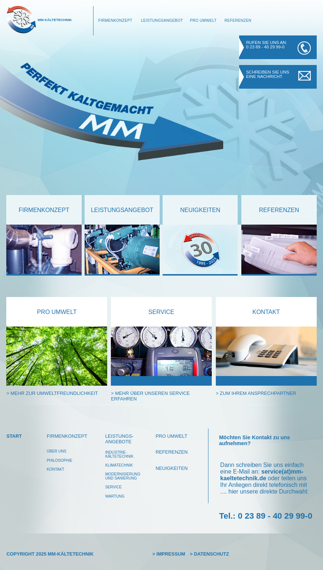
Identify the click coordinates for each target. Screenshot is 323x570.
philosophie (59, 460)
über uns (57, 451)
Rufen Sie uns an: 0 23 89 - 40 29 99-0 (266, 44)
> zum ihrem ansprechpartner (256, 393)
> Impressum (168, 554)
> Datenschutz (209, 554)
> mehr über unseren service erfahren (150, 396)
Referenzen (237, 20)
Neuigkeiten (172, 468)
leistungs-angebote (119, 438)
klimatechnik (119, 465)
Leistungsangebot (162, 20)
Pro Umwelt (203, 20)
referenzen (279, 210)
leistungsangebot (122, 210)
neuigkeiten (200, 210)
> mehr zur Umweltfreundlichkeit (52, 393)
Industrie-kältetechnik (119, 454)
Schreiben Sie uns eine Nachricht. (267, 74)
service (161, 312)
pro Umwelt (56, 312)
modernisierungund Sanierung (122, 476)
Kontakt (56, 469)
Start (14, 436)
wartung (115, 496)
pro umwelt (171, 436)
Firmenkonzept (115, 20)
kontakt (266, 312)
